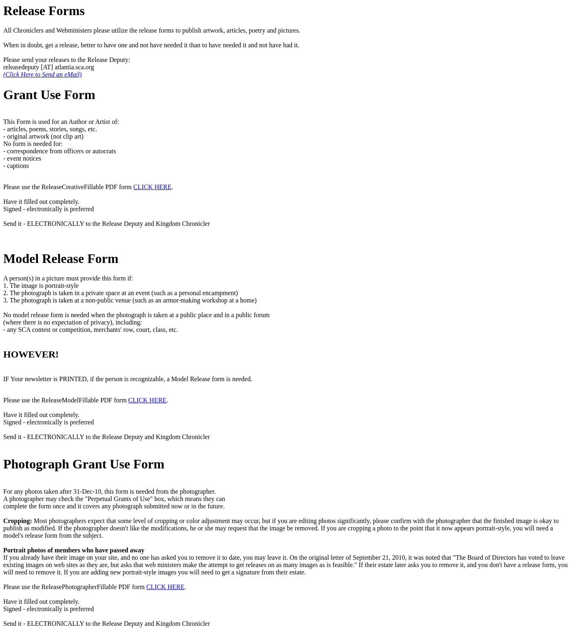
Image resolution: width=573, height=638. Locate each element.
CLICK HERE (152, 186)
